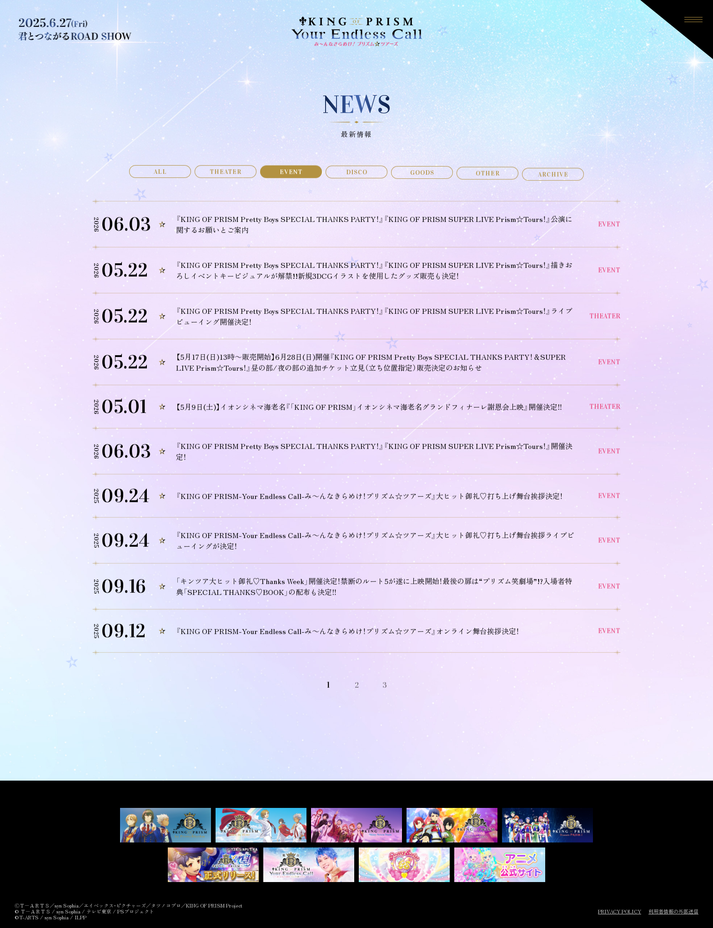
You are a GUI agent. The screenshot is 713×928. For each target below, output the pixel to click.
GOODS (422, 179)
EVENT (291, 175)
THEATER (225, 174)
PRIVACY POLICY (619, 911)
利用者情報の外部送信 (673, 911)
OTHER (488, 183)
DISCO (356, 177)
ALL (160, 173)
